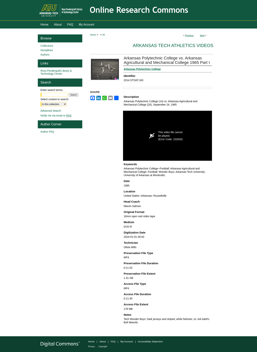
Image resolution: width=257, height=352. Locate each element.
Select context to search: (55, 99)
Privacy (91, 346)
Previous (189, 35)
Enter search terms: (52, 90)
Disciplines (47, 50)
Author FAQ (47, 131)
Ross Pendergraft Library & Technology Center (56, 72)
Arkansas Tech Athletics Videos (173, 45)
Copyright (102, 346)
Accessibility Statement (150, 341)
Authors (45, 54)
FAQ (113, 341)
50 (103, 35)
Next (202, 35)
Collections (47, 45)
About (103, 341)
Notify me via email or (56, 115)
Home (93, 35)
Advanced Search (51, 110)
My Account (126, 341)
